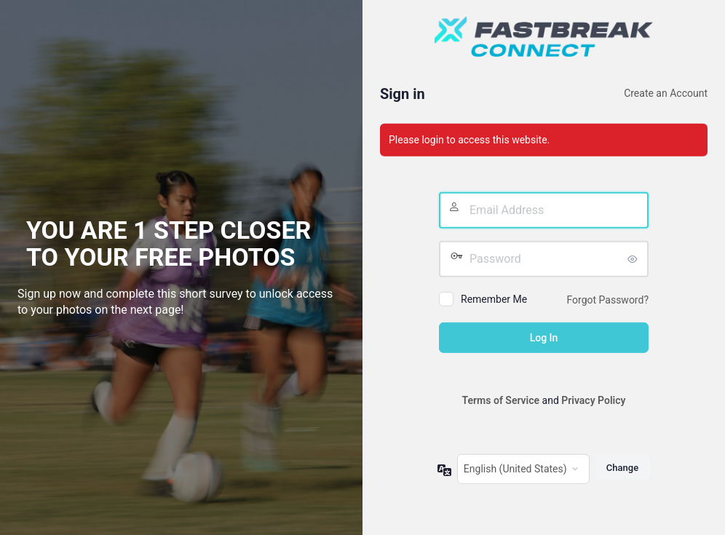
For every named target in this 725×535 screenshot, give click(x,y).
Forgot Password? (607, 300)
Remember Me (494, 299)
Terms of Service (500, 400)
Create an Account (666, 93)
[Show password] (634, 259)
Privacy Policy (593, 400)
